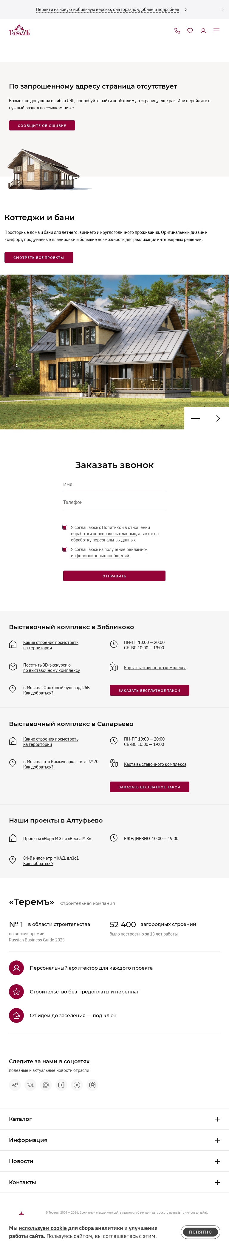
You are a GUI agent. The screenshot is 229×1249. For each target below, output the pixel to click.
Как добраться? (38, 693)
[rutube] (92, 1085)
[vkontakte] (30, 1085)
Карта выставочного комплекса (155, 667)
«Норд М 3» (53, 838)
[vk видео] (61, 1085)
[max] (46, 1085)
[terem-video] (77, 1085)
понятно (200, 1232)
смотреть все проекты (38, 257)
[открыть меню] (216, 31)
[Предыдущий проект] (218, 418)
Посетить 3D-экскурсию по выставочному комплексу (51, 667)
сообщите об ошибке (42, 125)
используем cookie (43, 1228)
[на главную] (19, 30)
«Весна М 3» (79, 838)
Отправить (114, 576)
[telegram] (15, 1085)
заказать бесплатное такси (149, 690)
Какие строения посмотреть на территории (50, 645)
